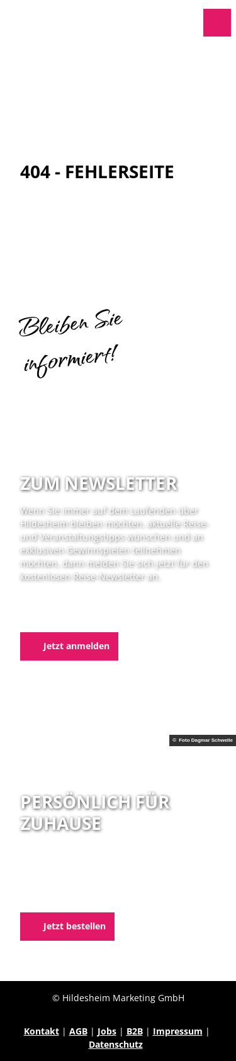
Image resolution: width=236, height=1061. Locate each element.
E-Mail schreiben (55, 897)
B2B (134, 1031)
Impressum (178, 1031)
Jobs (107, 1031)
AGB (78, 1031)
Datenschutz (116, 1044)
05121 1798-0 (68, 884)
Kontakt (41, 1031)
